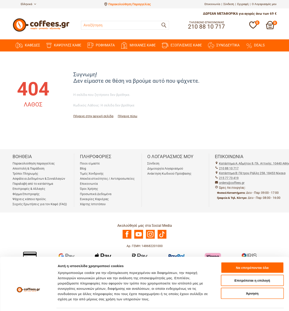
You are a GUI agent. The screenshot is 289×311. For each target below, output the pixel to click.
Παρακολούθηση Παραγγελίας (129, 4)
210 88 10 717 (229, 168)
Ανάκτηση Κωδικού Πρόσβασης (169, 173)
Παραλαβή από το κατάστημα (33, 183)
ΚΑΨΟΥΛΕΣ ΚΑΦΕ (63, 45)
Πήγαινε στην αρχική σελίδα (93, 116)
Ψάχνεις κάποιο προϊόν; (29, 199)
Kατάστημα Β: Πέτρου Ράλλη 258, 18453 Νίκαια (252, 173)
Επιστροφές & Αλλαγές (29, 188)
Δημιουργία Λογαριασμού (165, 168)
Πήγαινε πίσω (127, 116)
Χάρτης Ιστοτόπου (93, 204)
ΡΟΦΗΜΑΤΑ (101, 45)
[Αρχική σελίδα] (41, 31)
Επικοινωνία (212, 4)
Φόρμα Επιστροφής (26, 194)
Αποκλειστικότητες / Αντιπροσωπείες (107, 178)
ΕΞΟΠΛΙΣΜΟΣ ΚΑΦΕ (182, 45)
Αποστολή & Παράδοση (28, 168)
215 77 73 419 (229, 178)
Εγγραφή (243, 4)
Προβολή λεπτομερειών (77, 302)
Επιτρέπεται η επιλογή (252, 259)
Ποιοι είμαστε (90, 163)
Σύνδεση (228, 4)
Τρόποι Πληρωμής (25, 173)
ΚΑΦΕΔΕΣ (28, 45)
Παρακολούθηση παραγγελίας (34, 163)
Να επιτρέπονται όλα (252, 246)
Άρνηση (252, 272)
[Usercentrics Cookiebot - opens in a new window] (28, 302)
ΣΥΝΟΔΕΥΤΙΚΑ (223, 45)
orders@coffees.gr (232, 183)
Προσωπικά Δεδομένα (95, 194)
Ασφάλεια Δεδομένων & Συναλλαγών (39, 178)
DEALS (255, 45)
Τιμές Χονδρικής (92, 173)
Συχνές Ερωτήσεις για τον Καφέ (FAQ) (40, 204)
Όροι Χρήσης (89, 188)
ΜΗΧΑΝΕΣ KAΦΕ (138, 45)
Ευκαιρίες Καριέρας (94, 199)
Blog (83, 168)
